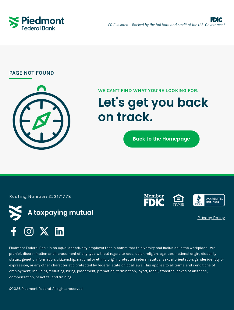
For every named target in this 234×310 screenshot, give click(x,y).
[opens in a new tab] (13, 231)
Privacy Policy (211, 218)
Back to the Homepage (161, 138)
